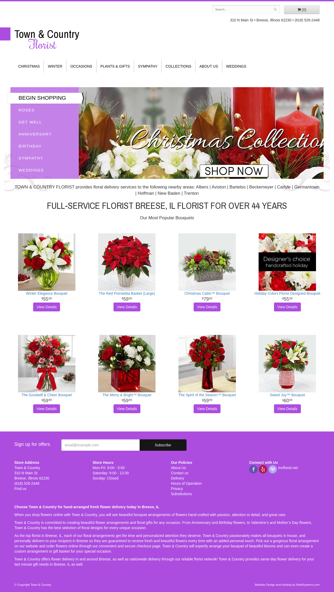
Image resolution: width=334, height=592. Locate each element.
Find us (20, 489)
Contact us (179, 473)
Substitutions (181, 494)
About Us (208, 66)
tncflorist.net (288, 468)
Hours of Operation (186, 483)
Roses (27, 110)
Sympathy (148, 66)
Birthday (30, 146)
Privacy (177, 489)
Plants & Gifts (115, 66)
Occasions (81, 66)
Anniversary (35, 134)
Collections (178, 66)
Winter (55, 66)
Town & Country (49, 39)
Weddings (236, 66)
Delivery (177, 478)
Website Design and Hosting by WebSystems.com (287, 584)
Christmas (29, 66)
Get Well (30, 122)
